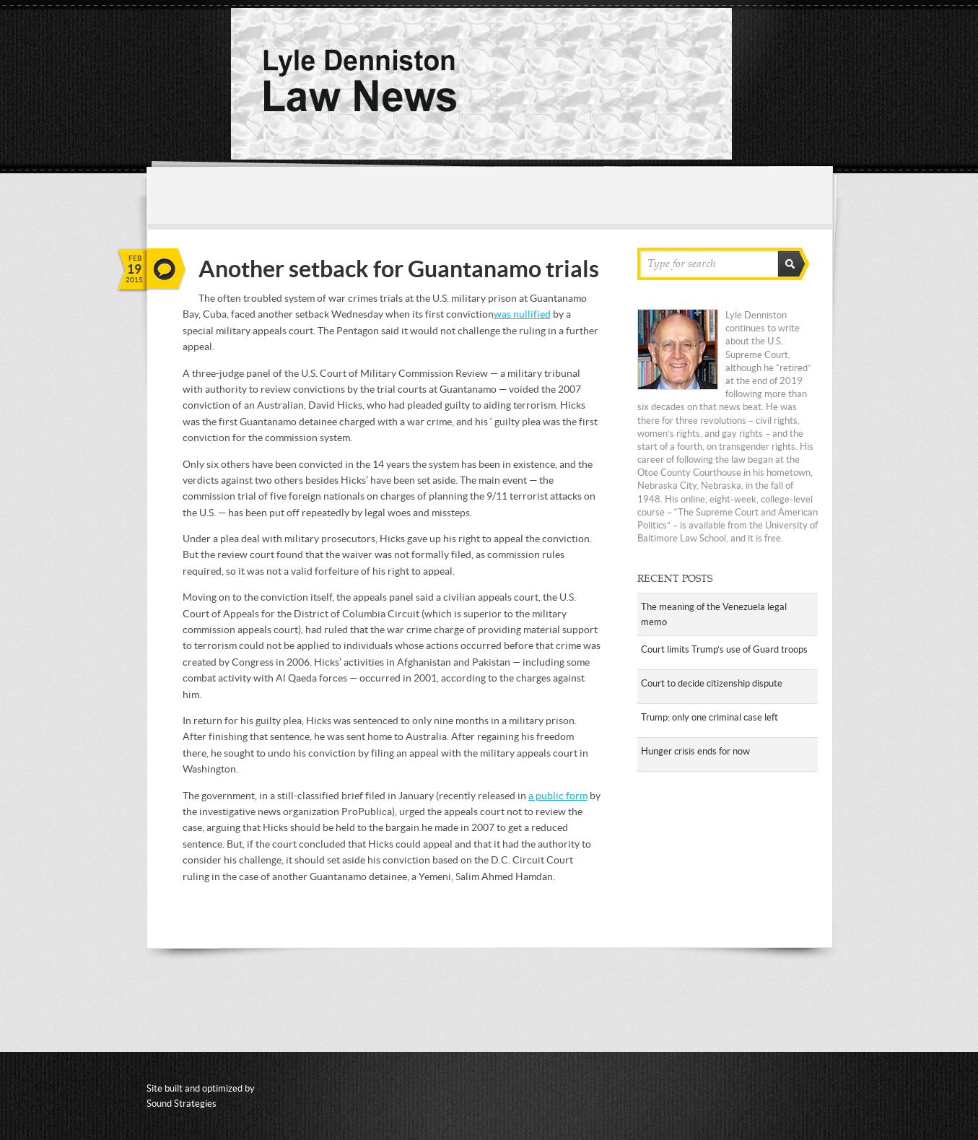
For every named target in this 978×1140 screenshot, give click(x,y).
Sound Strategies (182, 1103)
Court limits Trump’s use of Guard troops (724, 649)
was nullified (522, 314)
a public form (558, 795)
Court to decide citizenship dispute (711, 683)
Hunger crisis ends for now (695, 751)
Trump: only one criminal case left (709, 717)
